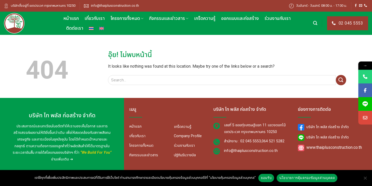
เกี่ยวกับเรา (94, 18)
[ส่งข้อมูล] (341, 80)
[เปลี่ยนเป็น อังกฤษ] (101, 28)
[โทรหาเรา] (365, 5)
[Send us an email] (360, 5)
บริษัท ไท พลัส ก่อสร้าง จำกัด (323, 127)
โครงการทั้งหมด (126, 18)
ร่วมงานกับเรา (278, 18)
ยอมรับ (266, 178)
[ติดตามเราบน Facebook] (355, 5)
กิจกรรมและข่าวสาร (168, 18)
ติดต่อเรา (74, 28)
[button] (315, 23)
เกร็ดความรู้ (204, 18)
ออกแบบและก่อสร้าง (240, 18)
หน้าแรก (71, 18)
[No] (365, 179)
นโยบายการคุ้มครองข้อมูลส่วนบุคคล (307, 178)
